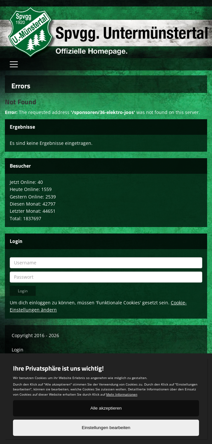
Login (17, 350)
